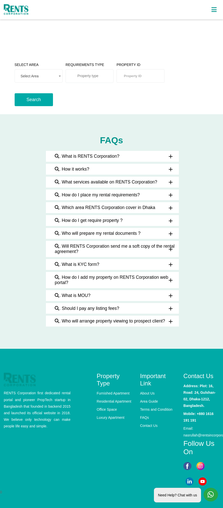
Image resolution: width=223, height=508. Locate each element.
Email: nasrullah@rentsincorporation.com (201, 431)
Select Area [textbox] (30, 76)
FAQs (144, 417)
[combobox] (39, 76)
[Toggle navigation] (213, 10)
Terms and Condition (156, 409)
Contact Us (148, 426)
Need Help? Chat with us (177, 494)
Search (33, 99)
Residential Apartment (114, 401)
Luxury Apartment (110, 417)
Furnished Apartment (113, 393)
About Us (147, 393)
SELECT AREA (27, 65)
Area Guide (149, 401)
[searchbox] (92, 78)
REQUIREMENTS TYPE (85, 65)
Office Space (107, 409)
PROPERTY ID (128, 65)
